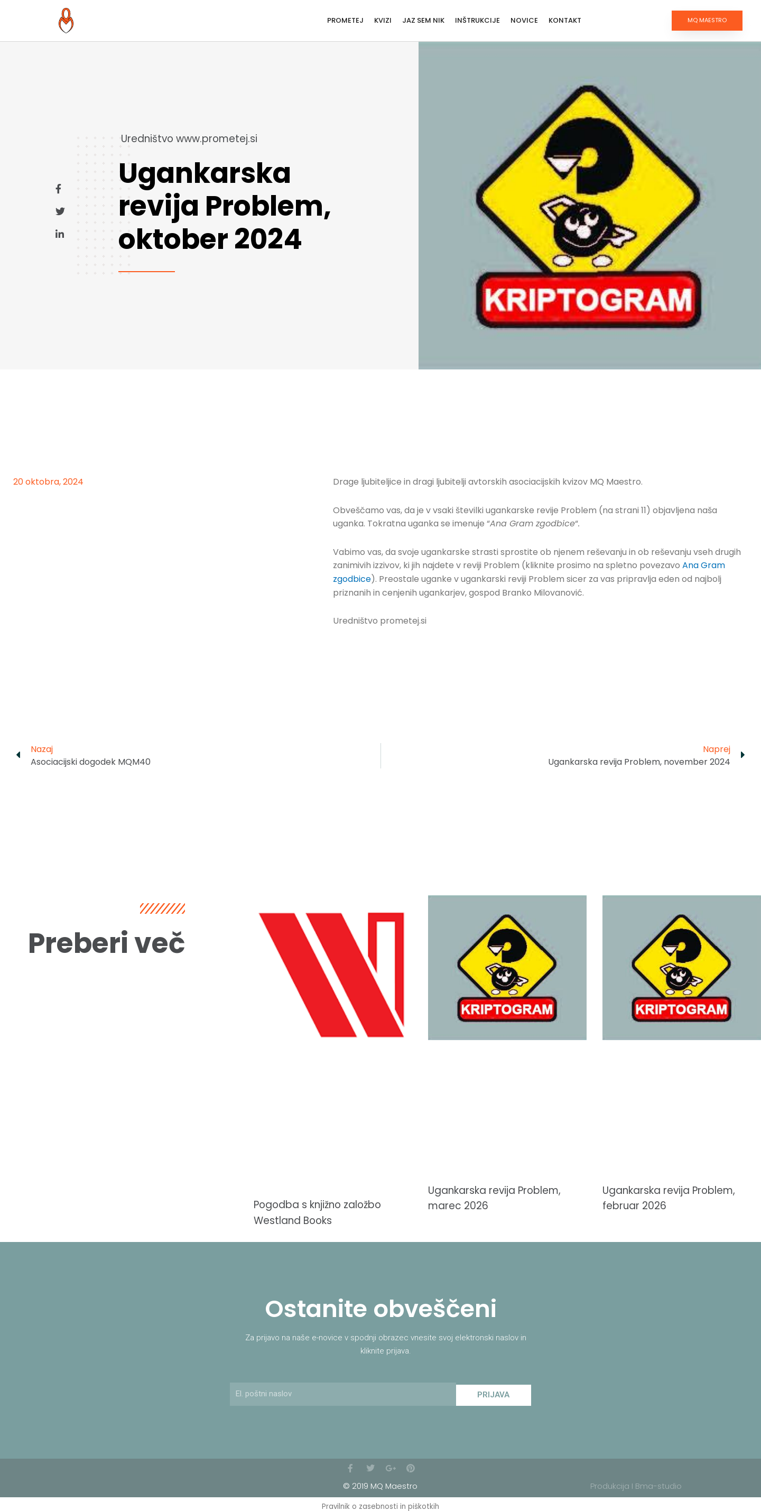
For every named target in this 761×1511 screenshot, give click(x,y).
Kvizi (383, 20)
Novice (524, 20)
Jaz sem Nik (423, 20)
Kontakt (565, 20)
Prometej (345, 20)
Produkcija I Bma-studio (636, 1481)
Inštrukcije (477, 20)
